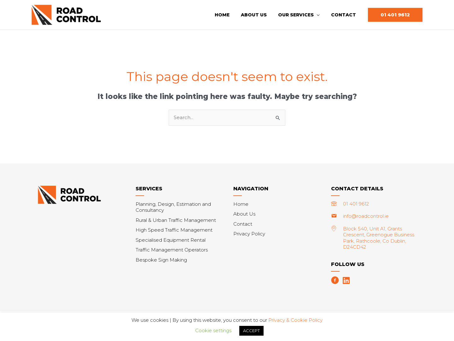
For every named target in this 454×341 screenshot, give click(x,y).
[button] (395, 15)
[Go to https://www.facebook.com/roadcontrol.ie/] (335, 281)
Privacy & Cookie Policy (295, 320)
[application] (320, 15)
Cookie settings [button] (213, 330)
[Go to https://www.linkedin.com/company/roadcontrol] (346, 281)
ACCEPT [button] (251, 330)
